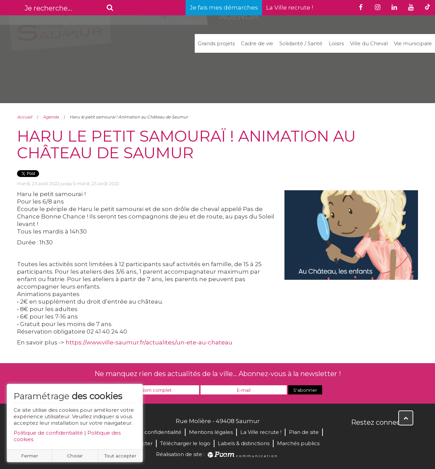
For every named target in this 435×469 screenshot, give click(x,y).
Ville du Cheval (369, 43)
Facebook (357, 437)
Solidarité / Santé (301, 43)
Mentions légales (211, 432)
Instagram (402, 437)
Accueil (24, 116)
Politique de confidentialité (48, 433)
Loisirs (336, 43)
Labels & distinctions (243, 443)
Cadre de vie (257, 43)
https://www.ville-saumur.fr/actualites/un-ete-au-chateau (149, 342)
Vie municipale (413, 43)
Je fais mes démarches (224, 7)
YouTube (387, 437)
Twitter (372, 437)
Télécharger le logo (185, 443)
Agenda (51, 116)
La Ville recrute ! (289, 7)
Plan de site (304, 432)
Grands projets (216, 43)
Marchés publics (298, 443)
